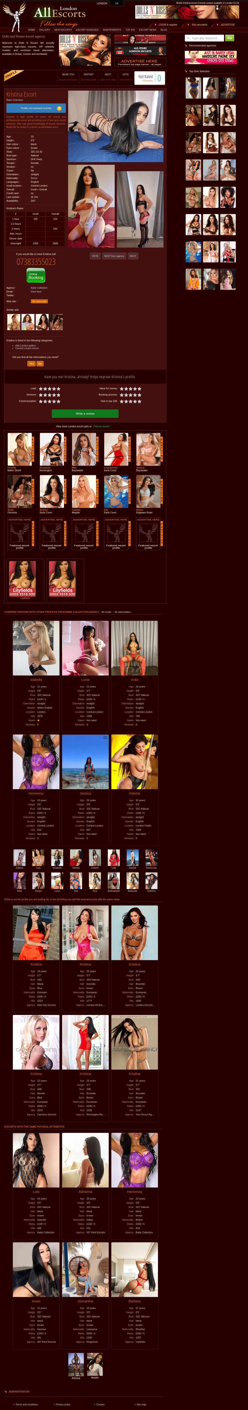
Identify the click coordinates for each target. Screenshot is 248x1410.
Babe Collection (14, 98)
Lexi (38, 862)
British (34, 176)
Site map (141, 1400)
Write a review (85, 409)
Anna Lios (151, 862)
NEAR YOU (64, 77)
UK (117, 3)
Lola (114, 862)
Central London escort (27, 345)
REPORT (84, 77)
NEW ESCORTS (63, 29)
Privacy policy (63, 1400)
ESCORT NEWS (147, 29)
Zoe (76, 885)
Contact (100, 1400)
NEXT (103, 77)
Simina (76, 862)
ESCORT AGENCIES (87, 29)
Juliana (20, 862)
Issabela (57, 862)
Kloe (20, 885)
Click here (36, 288)
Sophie (133, 862)
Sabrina (151, 885)
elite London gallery (25, 342)
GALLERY (44, 29)
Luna (57, 885)
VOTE (121, 77)
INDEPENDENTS (112, 29)
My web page (39, 298)
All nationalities (122, 608)
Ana (95, 885)
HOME (31, 29)
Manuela (133, 885)
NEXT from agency (114, 256)
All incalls (106, 608)
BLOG (164, 29)
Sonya (38, 885)
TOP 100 (130, 29)
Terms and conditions (27, 1400)
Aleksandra (114, 885)
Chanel (95, 862)
